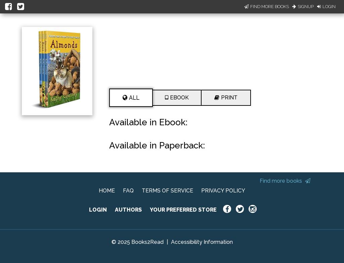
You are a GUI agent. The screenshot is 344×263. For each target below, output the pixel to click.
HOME (107, 190)
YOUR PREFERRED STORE (183, 210)
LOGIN (98, 210)
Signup (303, 6)
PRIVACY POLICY (223, 190)
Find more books (285, 181)
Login (326, 6)
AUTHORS (128, 210)
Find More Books (266, 6)
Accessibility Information (202, 242)
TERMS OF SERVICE (167, 190)
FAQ (128, 190)
